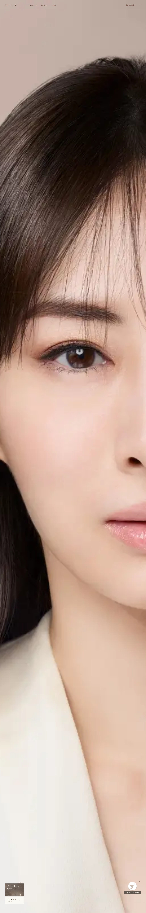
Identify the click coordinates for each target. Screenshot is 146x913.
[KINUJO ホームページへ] (12, 6)
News (56, 6)
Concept (47, 6)
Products (35, 6)
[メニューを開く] (140, 6)
